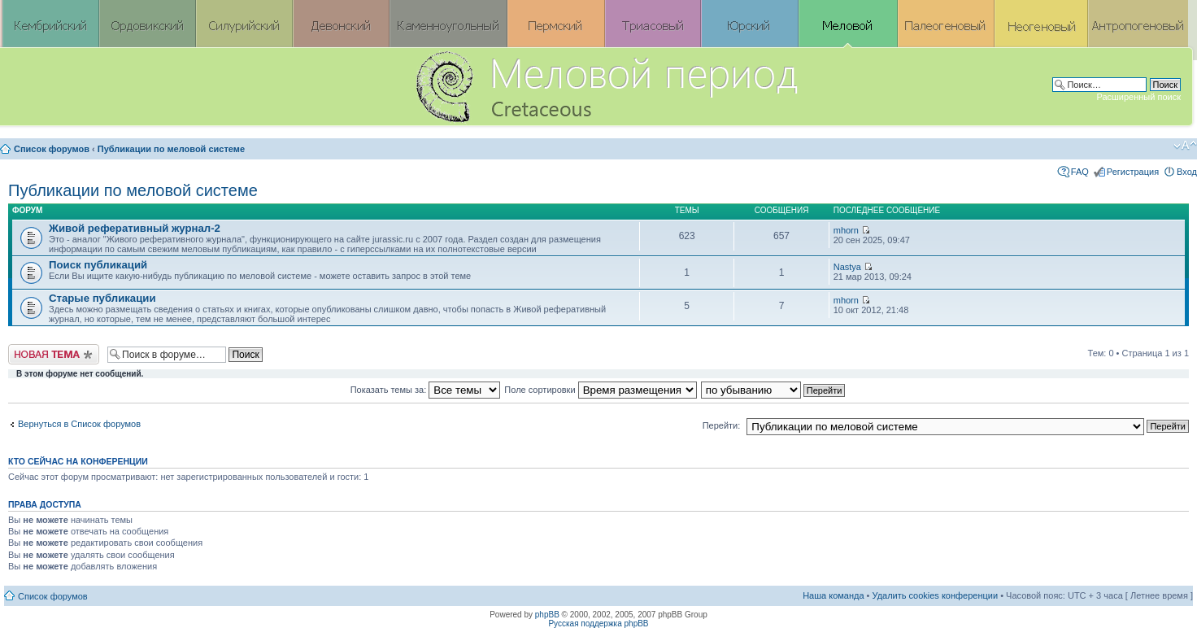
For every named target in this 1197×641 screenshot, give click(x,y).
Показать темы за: (425, 390)
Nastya (847, 267)
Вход (1187, 172)
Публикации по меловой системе (171, 149)
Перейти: (722, 425)
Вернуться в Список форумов (79, 424)
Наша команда (833, 595)
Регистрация (1133, 172)
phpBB (547, 614)
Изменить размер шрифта (1185, 145)
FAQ (1080, 172)
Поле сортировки (600, 390)
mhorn (846, 230)
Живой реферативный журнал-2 (134, 228)
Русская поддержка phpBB (598, 623)
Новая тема (53, 354)
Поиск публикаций (98, 265)
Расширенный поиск (1138, 97)
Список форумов (51, 149)
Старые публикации (102, 298)
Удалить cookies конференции (936, 595)
